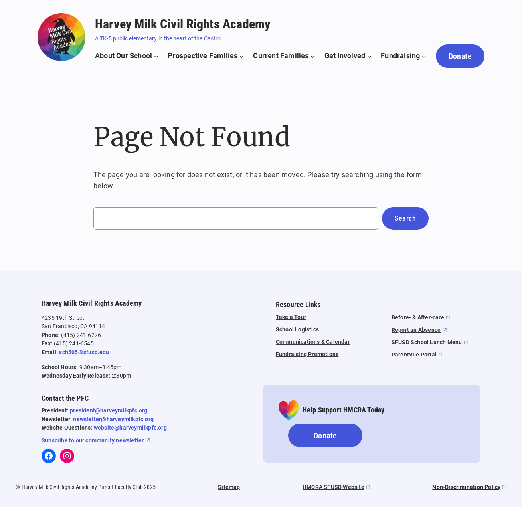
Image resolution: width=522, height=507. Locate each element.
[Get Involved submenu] (348, 56)
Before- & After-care (418, 317)
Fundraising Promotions (307, 354)
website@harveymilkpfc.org (130, 427)
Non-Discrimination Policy (466, 487)
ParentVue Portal (414, 354)
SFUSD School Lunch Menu (427, 342)
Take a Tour (291, 317)
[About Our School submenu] (126, 56)
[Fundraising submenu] (403, 56)
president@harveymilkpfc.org (108, 410)
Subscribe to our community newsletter (93, 440)
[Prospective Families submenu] (205, 56)
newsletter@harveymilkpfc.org (113, 419)
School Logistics (297, 329)
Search (405, 218)
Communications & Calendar (313, 342)
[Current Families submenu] (283, 56)
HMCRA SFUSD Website (333, 487)
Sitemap (229, 487)
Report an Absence (416, 330)
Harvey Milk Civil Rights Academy (183, 24)
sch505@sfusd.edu (84, 352)
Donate (460, 56)
